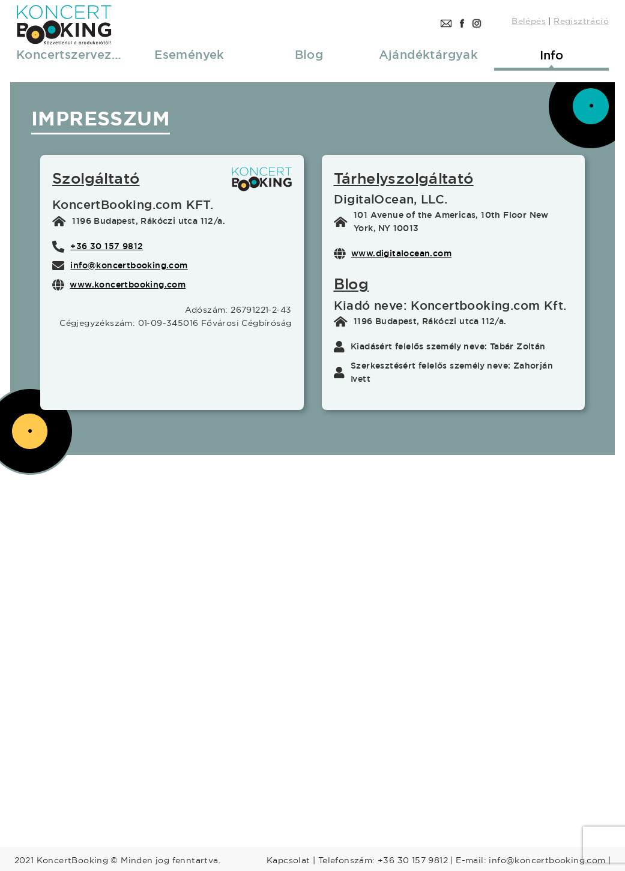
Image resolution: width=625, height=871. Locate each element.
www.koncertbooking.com (128, 284)
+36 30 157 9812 (106, 246)
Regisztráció (581, 21)
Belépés (529, 21)
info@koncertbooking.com (128, 265)
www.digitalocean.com (401, 253)
